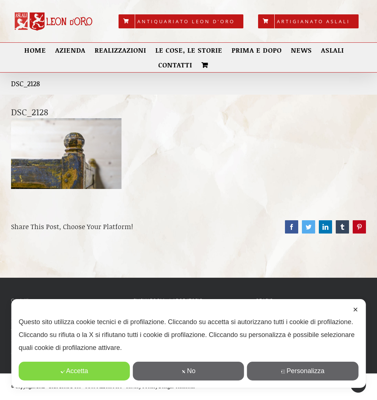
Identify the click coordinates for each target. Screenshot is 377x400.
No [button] (188, 371)
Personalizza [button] (302, 371)
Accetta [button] (74, 371)
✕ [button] (355, 309)
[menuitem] (181, 21)
